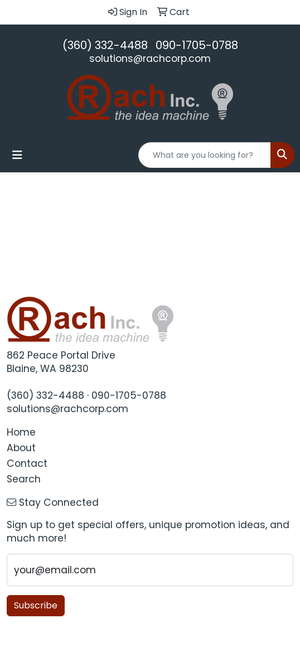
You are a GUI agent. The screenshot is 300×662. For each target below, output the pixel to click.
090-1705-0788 (197, 45)
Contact (27, 463)
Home (21, 432)
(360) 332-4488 (105, 45)
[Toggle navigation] (17, 155)
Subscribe (35, 605)
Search (24, 479)
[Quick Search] (204, 155)
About (21, 448)
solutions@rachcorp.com (150, 58)
